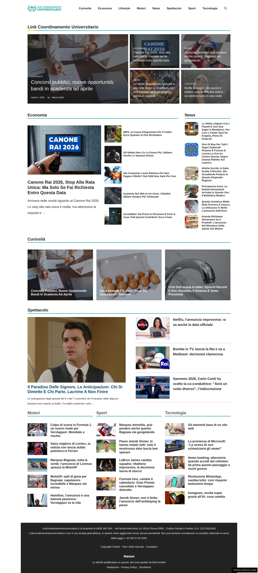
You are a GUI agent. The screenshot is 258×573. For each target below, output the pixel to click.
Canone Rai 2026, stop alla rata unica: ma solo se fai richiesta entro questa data (151, 56)
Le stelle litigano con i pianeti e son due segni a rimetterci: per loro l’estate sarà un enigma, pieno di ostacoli (216, 131)
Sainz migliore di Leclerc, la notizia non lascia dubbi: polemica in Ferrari (70, 447)
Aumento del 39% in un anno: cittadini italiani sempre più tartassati (146, 195)
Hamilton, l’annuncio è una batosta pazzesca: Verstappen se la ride (70, 499)
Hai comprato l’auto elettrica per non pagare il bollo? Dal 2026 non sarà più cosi (149, 175)
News (156, 8)
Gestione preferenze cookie (244, 570)
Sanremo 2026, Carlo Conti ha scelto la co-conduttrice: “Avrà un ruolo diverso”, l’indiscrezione (200, 384)
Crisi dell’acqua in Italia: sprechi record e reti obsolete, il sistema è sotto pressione (197, 290)
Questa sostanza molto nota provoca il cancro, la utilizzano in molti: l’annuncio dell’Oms (216, 206)
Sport (192, 8)
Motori (141, 8)
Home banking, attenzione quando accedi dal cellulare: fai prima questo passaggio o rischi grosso (209, 463)
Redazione (113, 567)
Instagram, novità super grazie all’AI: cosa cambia (206, 494)
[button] (225, 8)
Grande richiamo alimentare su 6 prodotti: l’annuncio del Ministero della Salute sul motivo (214, 222)
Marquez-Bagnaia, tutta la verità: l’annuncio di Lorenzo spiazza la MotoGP (71, 463)
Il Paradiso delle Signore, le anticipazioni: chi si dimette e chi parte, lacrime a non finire (75, 389)
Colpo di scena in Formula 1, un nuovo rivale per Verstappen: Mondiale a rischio (71, 430)
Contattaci (151, 546)
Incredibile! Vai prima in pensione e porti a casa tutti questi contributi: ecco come (149, 216)
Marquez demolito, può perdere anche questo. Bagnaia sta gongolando (206, 56)
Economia (105, 8)
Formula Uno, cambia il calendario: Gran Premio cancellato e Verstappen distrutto (137, 484)
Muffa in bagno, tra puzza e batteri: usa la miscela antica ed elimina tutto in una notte (204, 92)
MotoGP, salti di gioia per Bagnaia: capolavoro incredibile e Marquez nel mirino (69, 482)
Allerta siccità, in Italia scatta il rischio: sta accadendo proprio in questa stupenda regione (215, 174)
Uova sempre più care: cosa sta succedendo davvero (123, 292)
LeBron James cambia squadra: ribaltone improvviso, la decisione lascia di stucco (137, 465)
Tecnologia (210, 8)
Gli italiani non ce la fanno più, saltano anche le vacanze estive (147, 154)
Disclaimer (145, 567)
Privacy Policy (129, 567)
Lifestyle (124, 8)
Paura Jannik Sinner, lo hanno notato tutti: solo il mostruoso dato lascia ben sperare (138, 447)
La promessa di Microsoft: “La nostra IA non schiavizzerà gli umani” (207, 445)
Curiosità (85, 8)
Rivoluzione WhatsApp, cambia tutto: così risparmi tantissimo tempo (207, 480)
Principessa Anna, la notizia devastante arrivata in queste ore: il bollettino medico (215, 191)
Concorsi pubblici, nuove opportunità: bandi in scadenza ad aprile (59, 292)
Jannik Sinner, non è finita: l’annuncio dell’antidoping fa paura (139, 501)
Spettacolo (174, 8)
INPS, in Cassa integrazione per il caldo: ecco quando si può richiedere (147, 133)
